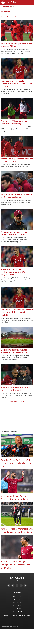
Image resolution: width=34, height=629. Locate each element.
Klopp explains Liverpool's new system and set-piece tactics (14, 233)
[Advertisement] (17, 416)
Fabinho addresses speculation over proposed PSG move (16, 44)
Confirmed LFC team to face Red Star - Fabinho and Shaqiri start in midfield (17, 312)
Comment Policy (17, 611)
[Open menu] (31, 2)
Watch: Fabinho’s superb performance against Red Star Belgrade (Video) (14, 272)
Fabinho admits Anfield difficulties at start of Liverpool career (16, 195)
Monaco (8, 6)
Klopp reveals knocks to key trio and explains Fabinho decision (16, 388)
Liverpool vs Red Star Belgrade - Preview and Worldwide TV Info (14, 351)
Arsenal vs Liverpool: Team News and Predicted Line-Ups (17, 160)
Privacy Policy (17, 605)
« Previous (12, 402)
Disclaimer (17, 608)
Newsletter (17, 593)
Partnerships (17, 602)
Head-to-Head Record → (9, 17)
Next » (23, 402)
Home (3, 6)
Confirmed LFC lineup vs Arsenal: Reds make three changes (15, 122)
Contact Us (17, 596)
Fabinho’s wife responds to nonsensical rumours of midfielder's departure (16, 83)
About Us (17, 599)
